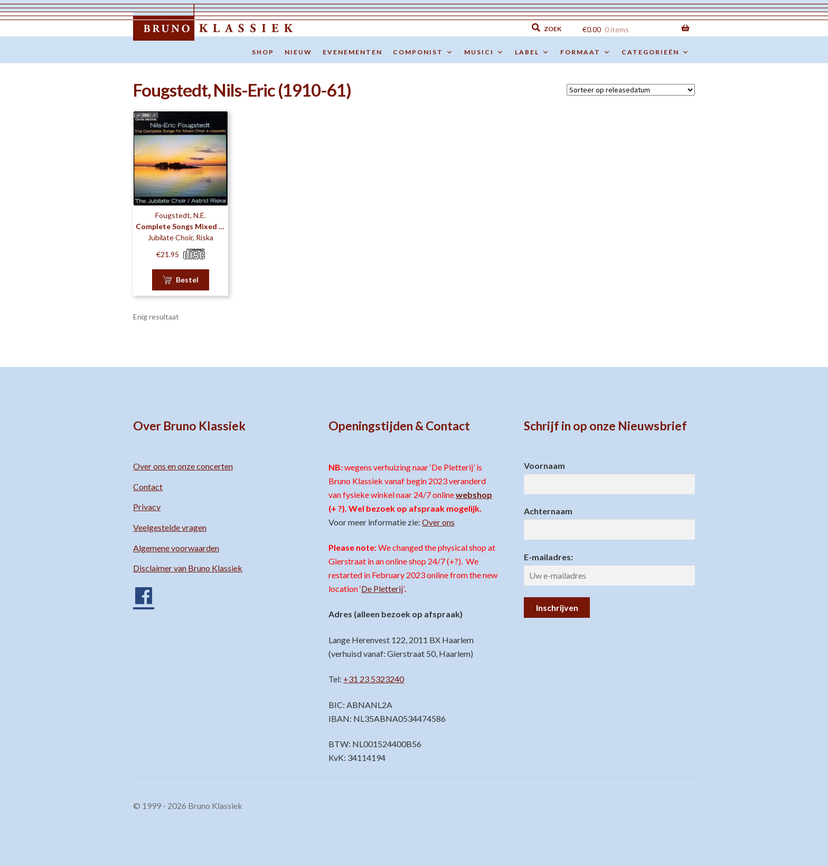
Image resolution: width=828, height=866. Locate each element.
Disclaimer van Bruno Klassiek (187, 568)
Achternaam (548, 511)
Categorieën (656, 52)
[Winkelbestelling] (631, 90)
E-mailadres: (548, 557)
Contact (148, 487)
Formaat (585, 52)
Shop (263, 52)
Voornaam (544, 465)
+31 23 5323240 (373, 679)
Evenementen (352, 52)
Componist (423, 52)
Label (532, 52)
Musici (484, 52)
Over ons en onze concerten (183, 466)
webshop (474, 495)
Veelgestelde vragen (169, 527)
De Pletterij (382, 588)
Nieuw (298, 52)
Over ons (438, 522)
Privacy (147, 507)
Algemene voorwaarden (176, 548)
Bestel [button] (187, 279)
